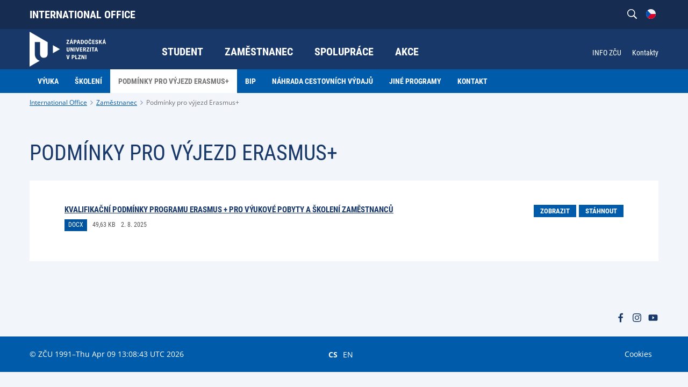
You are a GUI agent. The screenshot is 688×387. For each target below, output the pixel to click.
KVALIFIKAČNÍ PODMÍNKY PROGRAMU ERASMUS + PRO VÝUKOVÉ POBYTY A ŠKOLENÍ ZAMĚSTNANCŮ (228, 209)
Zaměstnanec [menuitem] (259, 51)
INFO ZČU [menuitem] (606, 52)
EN (348, 354)
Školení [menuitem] (88, 81)
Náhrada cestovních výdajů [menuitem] (322, 81)
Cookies (638, 354)
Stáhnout (601, 211)
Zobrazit (555, 211)
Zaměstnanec (116, 102)
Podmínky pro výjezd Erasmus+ (192, 102)
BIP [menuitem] (250, 81)
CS (333, 354)
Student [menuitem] (182, 51)
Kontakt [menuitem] (472, 81)
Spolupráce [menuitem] (344, 51)
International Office (82, 14)
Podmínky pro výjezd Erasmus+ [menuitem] (173, 81)
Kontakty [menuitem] (645, 52)
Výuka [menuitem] (48, 81)
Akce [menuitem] (407, 51)
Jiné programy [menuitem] (415, 81)
